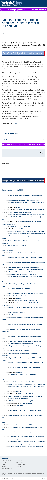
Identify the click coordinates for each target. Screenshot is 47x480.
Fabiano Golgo (13, 221)
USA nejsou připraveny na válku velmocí (20, 288)
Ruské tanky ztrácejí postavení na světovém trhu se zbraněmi (25, 276)
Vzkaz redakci (19, 462)
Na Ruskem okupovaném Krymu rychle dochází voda (23, 439)
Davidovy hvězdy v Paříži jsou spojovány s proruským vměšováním (27, 441)
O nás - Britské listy (6, 460)
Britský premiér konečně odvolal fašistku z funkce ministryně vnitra (27, 233)
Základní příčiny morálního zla (17, 312)
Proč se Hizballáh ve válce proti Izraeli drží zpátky (22, 295)
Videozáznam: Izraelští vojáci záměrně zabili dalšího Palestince (26, 322)
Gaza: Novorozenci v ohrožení (17, 315)
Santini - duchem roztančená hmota (28, 229)
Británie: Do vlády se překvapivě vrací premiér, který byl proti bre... (27, 214)
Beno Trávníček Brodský (15, 403)
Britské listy (19, 3)
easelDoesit (19, 391)
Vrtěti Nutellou (20, 405)
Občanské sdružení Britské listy (20, 473)
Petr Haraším (12, 405)
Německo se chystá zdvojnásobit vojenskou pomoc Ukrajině (25, 274)
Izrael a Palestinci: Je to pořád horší (18, 398)
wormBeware (19, 372)
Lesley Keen (12, 207)
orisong (18, 207)
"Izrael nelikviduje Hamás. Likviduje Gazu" (20, 212)
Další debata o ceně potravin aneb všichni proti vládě (30, 209)
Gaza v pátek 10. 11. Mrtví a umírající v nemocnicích (23, 374)
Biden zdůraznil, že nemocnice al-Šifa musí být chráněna (24, 200)
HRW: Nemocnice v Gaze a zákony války (19, 226)
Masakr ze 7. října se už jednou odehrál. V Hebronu (22, 424)
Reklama (4, 466)
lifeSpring (18, 334)
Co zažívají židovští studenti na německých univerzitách (24, 272)
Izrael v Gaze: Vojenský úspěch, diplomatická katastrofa (24, 267)
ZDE (15, 123)
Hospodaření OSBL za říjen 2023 (17, 245)
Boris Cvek (12, 209)
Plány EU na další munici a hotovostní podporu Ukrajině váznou (26, 269)
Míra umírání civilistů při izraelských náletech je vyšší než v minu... (26, 381)
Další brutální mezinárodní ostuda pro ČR (26, 300)
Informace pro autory (21, 464)
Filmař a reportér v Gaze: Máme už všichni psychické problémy (26, 341)
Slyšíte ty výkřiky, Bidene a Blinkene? (19, 350)
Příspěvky (18, 466)
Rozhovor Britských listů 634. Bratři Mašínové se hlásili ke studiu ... (27, 231)
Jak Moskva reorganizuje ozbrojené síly (19, 444)
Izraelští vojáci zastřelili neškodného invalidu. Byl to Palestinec (26, 396)
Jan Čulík (11, 248)
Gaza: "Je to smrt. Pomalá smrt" (17, 193)
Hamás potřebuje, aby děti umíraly (18, 408)
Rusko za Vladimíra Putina (11, 133)
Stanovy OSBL (19, 460)
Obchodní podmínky (7, 468)
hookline (18, 298)
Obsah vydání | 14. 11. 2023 (12, 190)
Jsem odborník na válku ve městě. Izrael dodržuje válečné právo (26, 293)
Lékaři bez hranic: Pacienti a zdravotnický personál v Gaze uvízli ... (26, 291)
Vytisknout (6, 139)
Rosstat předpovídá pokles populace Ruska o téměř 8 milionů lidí (26, 436)
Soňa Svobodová (13, 229)
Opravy (4, 464)
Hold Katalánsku (27, 403)
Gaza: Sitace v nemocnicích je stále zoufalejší (21, 343)
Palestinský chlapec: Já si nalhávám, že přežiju (21, 401)
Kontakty (4, 462)
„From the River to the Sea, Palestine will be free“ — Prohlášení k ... (27, 384)
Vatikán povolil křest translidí (25, 393)
